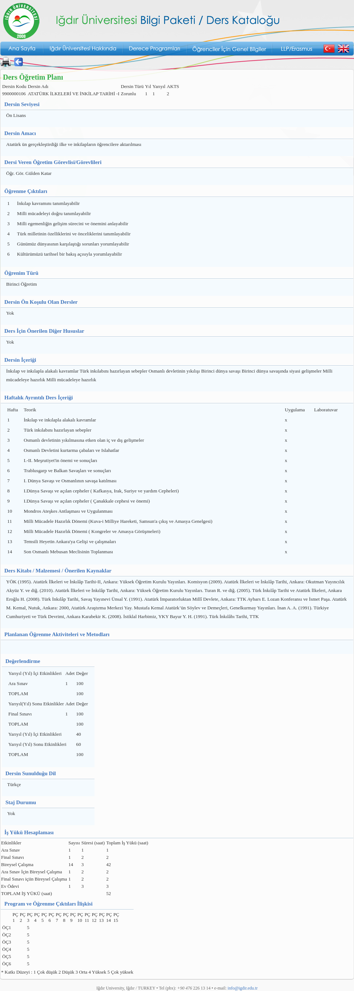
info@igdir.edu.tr (243, 988)
